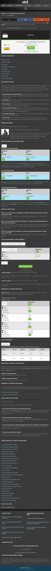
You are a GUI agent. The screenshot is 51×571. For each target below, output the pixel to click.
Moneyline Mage (6, 62)
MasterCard (36, 419)
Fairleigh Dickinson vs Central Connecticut (12, 475)
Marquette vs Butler (7, 495)
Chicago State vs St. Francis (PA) (10, 472)
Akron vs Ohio (5, 491)
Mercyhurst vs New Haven (8, 454)
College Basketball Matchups (9, 507)
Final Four (8, 370)
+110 (29, 307)
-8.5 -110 (38, 256)
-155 (29, 309)
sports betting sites (15, 410)
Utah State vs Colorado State (9, 500)
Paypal (21, 421)
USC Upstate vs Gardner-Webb (9, 468)
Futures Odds (5, 73)
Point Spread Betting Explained (35, 518)
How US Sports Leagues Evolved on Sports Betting (36, 527)
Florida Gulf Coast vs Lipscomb (10, 449)
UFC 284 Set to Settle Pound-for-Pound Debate (12, 532)
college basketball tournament (29, 368)
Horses (30, 5)
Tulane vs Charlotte (7, 488)
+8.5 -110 (38, 255)
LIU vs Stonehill (6, 470)
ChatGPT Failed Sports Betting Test (11, 537)
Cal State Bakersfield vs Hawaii (9, 444)
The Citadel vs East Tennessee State (11, 479)
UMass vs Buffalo (6, 477)
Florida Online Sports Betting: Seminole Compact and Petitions (38, 522)
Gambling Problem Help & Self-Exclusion (25, 552)
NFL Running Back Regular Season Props (11, 522)
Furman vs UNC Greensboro (9, 461)
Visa (28, 419)
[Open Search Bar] (25, 8)
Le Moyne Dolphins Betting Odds (10, 394)
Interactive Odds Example (8, 67)
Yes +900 (30, 331)
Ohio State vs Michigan (8, 493)
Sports (11, 5)
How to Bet (39, 5)
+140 (29, 323)
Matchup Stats (5, 60)
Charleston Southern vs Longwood (10, 484)
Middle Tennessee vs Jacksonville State (11, 486)
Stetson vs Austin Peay (7, 451)
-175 (29, 317)
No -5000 (30, 332)
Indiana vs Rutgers (7, 465)
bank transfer (5, 421)
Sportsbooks (21, 5)
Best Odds (4, 64)
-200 (29, 325)
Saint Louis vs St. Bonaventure (9, 463)
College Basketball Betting (13, 28)
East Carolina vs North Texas (9, 456)
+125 (29, 315)
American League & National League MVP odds (12, 517)
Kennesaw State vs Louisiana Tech (10, 458)
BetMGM (23, 163)
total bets (39, 183)
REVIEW (7, 49)
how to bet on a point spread (12, 166)
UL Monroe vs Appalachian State (10, 447)
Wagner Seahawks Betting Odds (10, 392)
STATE (5, 33)
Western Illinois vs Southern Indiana (11, 498)
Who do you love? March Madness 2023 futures (13, 527)
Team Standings (6, 71)
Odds (4, 5)
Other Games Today (7, 78)
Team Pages (5, 76)
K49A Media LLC (5, 558)
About (47, 5)
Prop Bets (4, 69)
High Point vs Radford (7, 482)
